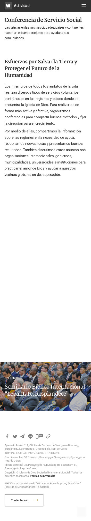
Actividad (22, 5)
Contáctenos (19, 500)
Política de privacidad (43, 476)
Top (81, 511)
